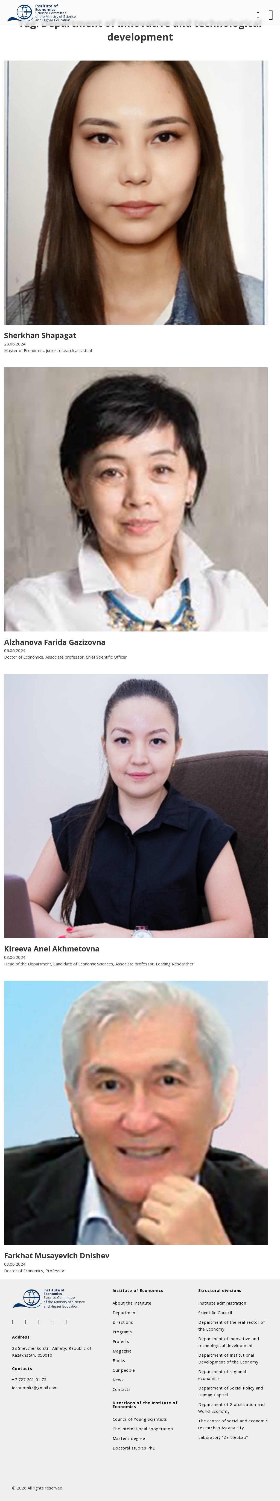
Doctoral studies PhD (134, 1448)
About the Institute (132, 1303)
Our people (124, 1370)
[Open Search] (257, 15)
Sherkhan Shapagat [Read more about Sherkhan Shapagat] (40, 335)
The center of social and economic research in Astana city (233, 1424)
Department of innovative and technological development (228, 1342)
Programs (122, 1331)
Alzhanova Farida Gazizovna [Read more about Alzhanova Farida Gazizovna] (55, 642)
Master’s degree (129, 1438)
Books (119, 1360)
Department (125, 1312)
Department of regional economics (222, 1375)
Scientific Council (215, 1312)
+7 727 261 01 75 (29, 1379)
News (118, 1379)
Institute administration (222, 1303)
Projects (121, 1341)
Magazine (122, 1351)
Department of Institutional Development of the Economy (228, 1359)
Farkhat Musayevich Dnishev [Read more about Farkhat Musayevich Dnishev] (56, 1255)
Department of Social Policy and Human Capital (230, 1391)
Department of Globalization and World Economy (231, 1408)
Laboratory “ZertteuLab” (223, 1437)
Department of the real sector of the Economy (231, 1326)
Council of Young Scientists (140, 1419)
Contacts (122, 1389)
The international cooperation (143, 1428)
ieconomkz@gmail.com (35, 1387)
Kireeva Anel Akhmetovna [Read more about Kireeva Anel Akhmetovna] (52, 949)
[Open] (271, 15)
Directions (123, 1322)
